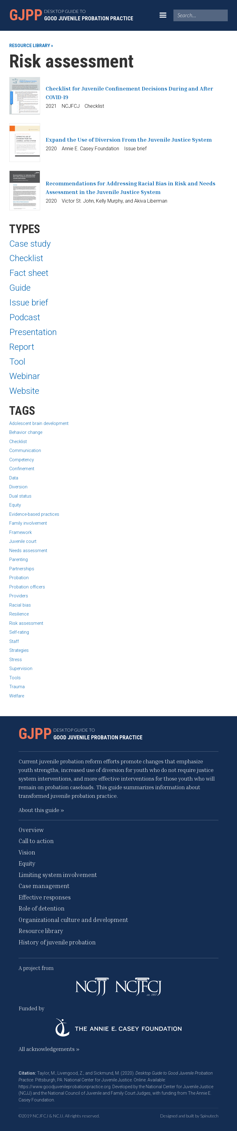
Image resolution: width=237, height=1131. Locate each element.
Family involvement (28, 523)
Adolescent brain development (39, 423)
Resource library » (31, 45)
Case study (30, 244)
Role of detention (41, 908)
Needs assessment (28, 550)
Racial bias (20, 605)
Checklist (26, 258)
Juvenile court (22, 541)
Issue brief (28, 302)
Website (24, 391)
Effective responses (45, 897)
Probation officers (27, 587)
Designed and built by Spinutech (189, 1115)
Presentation (33, 332)
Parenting (18, 559)
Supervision (20, 668)
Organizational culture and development (73, 919)
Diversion (18, 487)
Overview (31, 829)
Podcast (24, 317)
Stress (15, 659)
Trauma (17, 686)
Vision (27, 852)
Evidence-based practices (34, 514)
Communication (25, 450)
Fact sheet (28, 273)
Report (21, 347)
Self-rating (19, 632)
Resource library (41, 930)
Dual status (20, 496)
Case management (44, 885)
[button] (162, 15)
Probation (19, 577)
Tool (17, 362)
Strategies (19, 650)
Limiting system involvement (58, 874)
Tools (15, 678)
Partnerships (21, 569)
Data (13, 478)
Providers (18, 596)
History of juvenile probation (57, 942)
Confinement (21, 468)
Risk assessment (26, 623)
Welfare (16, 696)
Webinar (24, 376)
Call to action (36, 840)
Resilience (19, 614)
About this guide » (41, 809)
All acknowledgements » (49, 1048)
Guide (20, 288)
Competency (21, 459)
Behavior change (25, 432)
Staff (14, 641)
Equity (15, 505)
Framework (20, 532)
